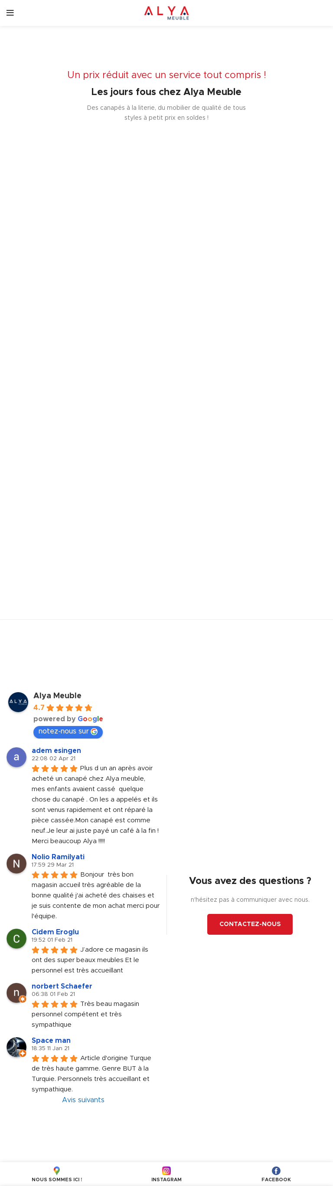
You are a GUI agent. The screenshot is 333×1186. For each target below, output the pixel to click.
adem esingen (56, 750)
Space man (51, 1040)
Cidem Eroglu (55, 932)
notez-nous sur (68, 731)
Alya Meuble (57, 696)
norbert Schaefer (62, 986)
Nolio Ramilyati (58, 857)
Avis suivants (83, 1100)
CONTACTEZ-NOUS (250, 924)
